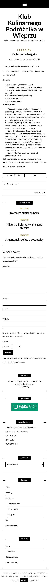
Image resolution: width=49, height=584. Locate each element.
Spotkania (9, 498)
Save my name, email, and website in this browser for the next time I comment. (24, 335)
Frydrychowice (14, 504)
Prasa (7, 487)
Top (6, 520)
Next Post (38, 192)
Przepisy (24, 50)
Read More (33, 580)
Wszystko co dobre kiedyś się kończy (20, 427)
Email (5, 309)
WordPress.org (11, 562)
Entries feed (10, 551)
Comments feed (11, 557)
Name (6, 298)
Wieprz (11, 515)
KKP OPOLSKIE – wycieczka (16, 432)
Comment (6, 266)
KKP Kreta (9, 440)
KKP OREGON (11, 444)
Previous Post (12, 184)
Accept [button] (23, 580)
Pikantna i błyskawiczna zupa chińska (24, 226)
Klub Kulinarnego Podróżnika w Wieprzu (24, 26)
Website (6, 319)
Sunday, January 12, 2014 (30, 59)
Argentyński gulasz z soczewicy (24, 239)
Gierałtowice (13, 509)
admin (14, 59)
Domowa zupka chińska (24, 212)
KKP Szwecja (10, 436)
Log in (7, 546)
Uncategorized (11, 526)
